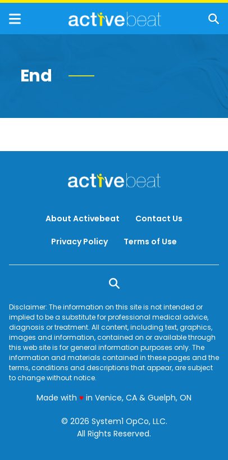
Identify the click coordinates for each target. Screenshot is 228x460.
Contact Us (159, 218)
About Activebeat (82, 218)
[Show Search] (213, 18)
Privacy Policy (79, 241)
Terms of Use (150, 241)
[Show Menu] (15, 18)
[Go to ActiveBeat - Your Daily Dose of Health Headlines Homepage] (115, 19)
